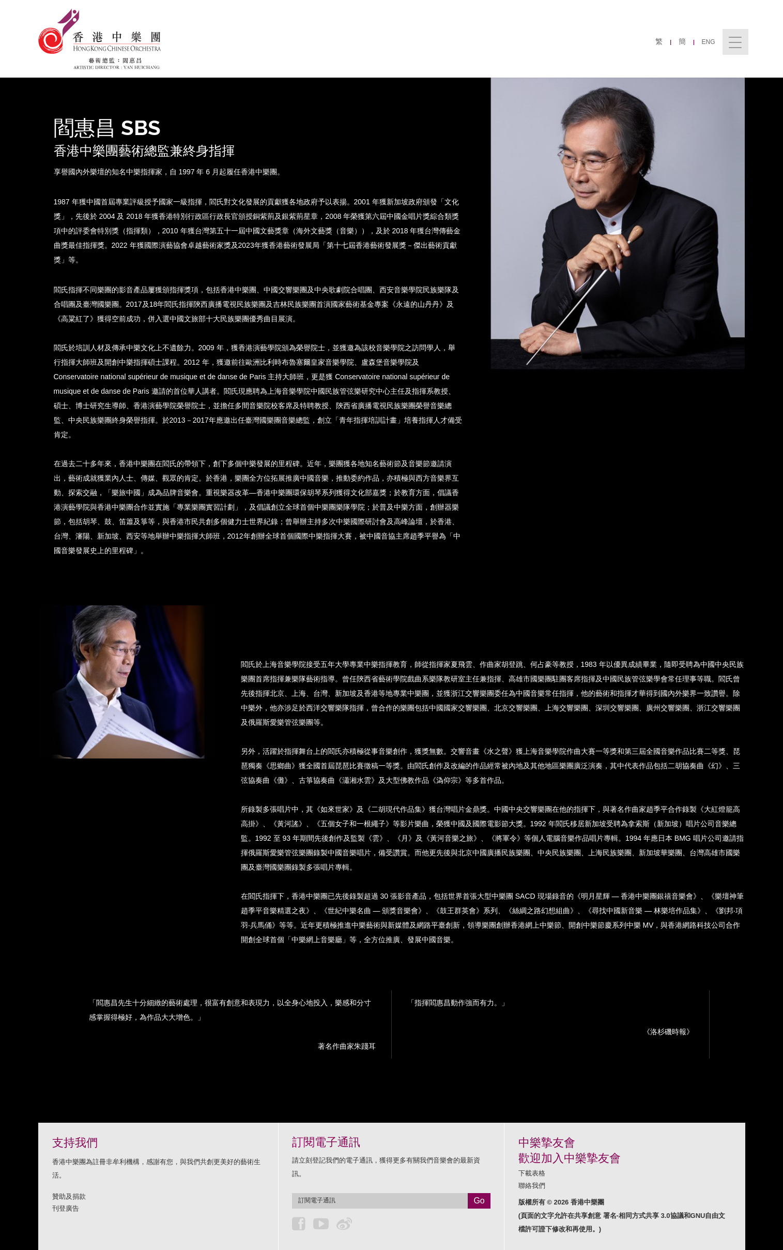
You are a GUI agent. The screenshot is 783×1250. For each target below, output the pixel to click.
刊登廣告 (65, 1208)
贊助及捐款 (69, 1196)
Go (478, 1200)
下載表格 (531, 1173)
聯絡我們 (531, 1185)
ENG (708, 42)
